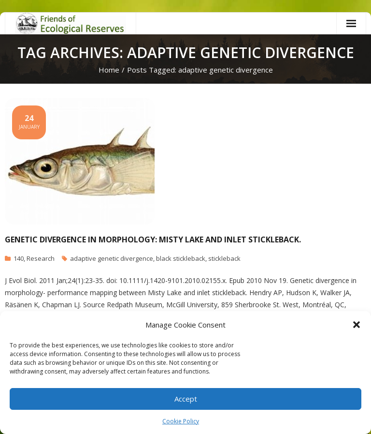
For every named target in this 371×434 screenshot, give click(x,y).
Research (41, 258)
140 (19, 258)
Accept (185, 399)
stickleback (224, 258)
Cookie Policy (180, 421)
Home (109, 70)
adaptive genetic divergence (111, 258)
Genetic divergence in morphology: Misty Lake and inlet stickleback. (153, 239)
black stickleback (180, 258)
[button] (356, 324)
